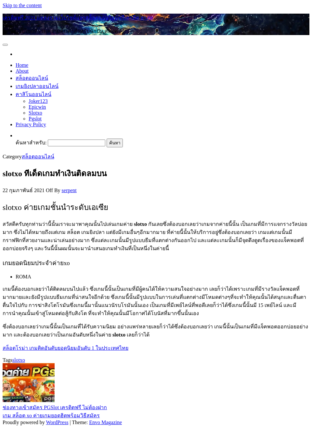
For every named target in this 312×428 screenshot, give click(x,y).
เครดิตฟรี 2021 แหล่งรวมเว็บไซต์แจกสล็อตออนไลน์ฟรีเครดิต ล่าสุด (78, 17)
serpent (69, 190)
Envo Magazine (105, 422)
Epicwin (37, 107)
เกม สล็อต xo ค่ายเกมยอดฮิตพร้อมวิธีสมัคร (51, 415)
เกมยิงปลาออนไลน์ (37, 86)
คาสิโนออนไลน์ (33, 94)
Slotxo (35, 113)
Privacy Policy (31, 124)
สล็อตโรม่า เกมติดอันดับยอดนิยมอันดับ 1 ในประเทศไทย (65, 348)
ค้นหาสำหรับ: (31, 142)
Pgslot (35, 118)
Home (22, 65)
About (22, 71)
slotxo (18, 360)
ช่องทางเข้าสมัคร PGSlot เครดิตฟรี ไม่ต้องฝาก (55, 407)
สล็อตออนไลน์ (32, 78)
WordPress (57, 422)
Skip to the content (22, 5)
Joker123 (38, 101)
